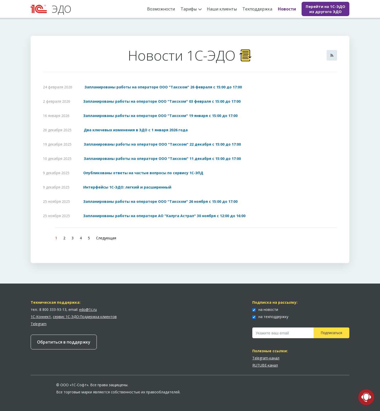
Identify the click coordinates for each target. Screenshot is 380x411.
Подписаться (331, 333)
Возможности (161, 9)
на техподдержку (270, 316)
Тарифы (189, 9)
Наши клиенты (222, 9)
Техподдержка (257, 9)
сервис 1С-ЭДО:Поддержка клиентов (85, 316)
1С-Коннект (41, 316)
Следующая (106, 238)
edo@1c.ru (88, 309)
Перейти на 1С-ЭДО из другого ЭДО (325, 9)
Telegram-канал (265, 358)
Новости (287, 9)
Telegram (38, 323)
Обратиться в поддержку (63, 342)
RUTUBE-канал (265, 365)
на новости (265, 309)
